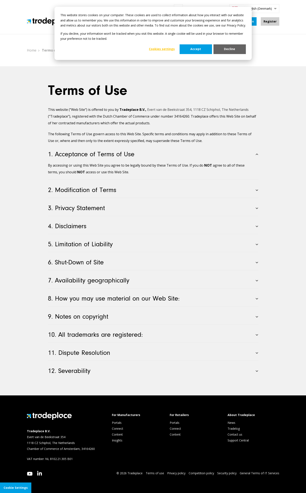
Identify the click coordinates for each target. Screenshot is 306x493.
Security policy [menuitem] (227, 473)
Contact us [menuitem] (235, 434)
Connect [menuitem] (118, 429)
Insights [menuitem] (117, 440)
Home (31, 50)
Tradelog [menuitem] (234, 429)
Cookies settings (162, 49)
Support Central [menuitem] (238, 440)
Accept (195, 49)
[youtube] (30, 474)
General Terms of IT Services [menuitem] (259, 473)
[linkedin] (39, 473)
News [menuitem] (231, 423)
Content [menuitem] (118, 434)
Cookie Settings (16, 488)
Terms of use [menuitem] (155, 473)
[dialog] (153, 33)
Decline (229, 49)
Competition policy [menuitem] (201, 473)
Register (270, 21)
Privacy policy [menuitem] (176, 473)
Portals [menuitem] (117, 423)
